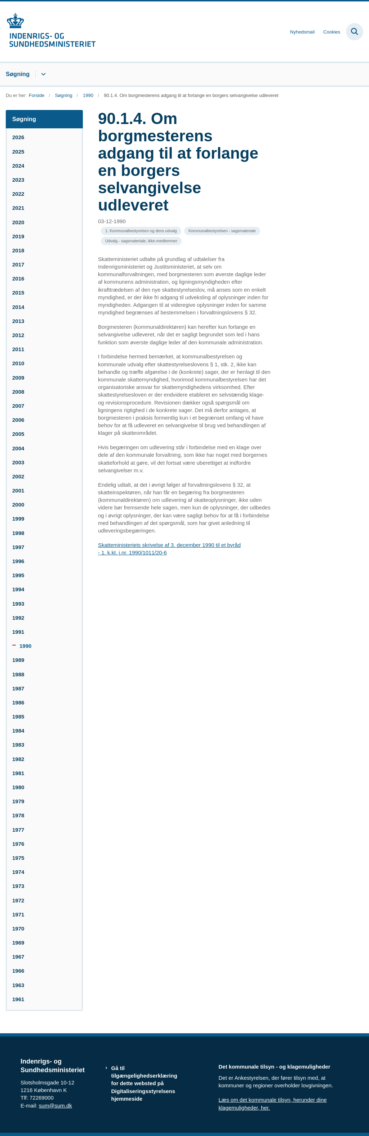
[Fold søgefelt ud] (354, 31)
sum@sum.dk (55, 1105)
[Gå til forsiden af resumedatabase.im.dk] (48, 31)
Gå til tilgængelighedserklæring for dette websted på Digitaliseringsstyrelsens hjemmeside (144, 1083)
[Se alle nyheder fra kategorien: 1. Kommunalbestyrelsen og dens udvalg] (141, 231)
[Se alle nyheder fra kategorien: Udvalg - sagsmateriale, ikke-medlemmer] (141, 241)
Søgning (18, 74)
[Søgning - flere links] (42, 74)
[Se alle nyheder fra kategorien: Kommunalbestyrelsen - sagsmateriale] (222, 231)
